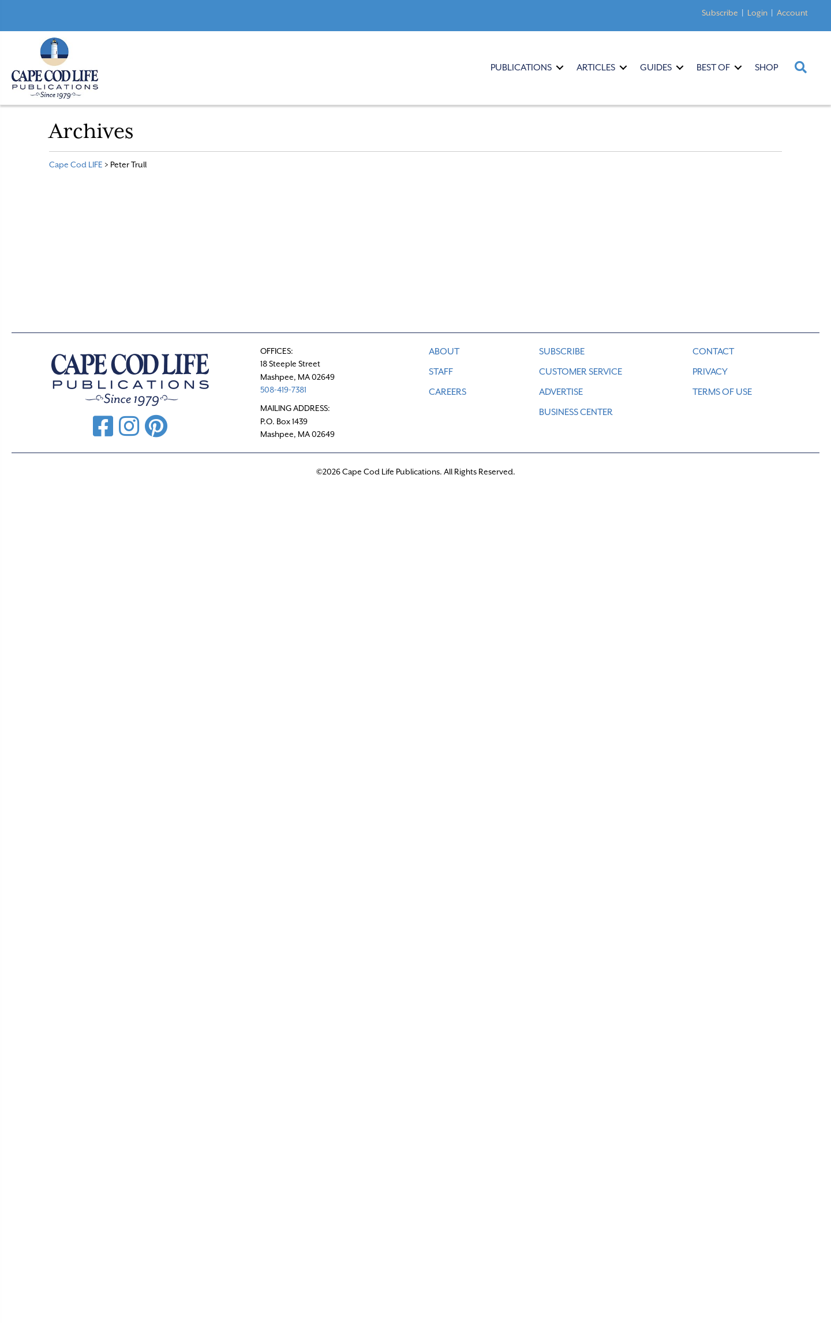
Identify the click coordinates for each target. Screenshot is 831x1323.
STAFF (441, 372)
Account (792, 12)
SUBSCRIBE (562, 351)
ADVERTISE (561, 392)
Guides (656, 67)
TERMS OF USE (722, 392)
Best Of (713, 67)
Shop (766, 67)
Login (757, 12)
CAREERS (447, 392)
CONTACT (713, 351)
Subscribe (720, 12)
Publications (521, 67)
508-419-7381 (283, 389)
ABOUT (444, 351)
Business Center (576, 412)
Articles (596, 67)
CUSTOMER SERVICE (580, 372)
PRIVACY (710, 372)
